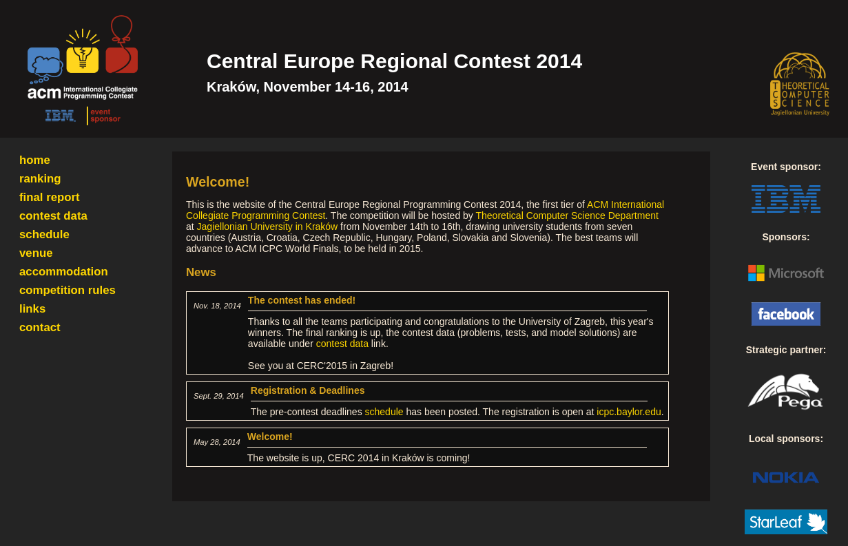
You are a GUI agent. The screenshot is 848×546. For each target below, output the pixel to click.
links (32, 308)
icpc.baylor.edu (629, 411)
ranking (40, 178)
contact (40, 327)
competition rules (67, 290)
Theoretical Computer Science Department (567, 215)
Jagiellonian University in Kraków (267, 226)
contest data (53, 215)
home (34, 160)
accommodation (63, 271)
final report (49, 197)
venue (36, 253)
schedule (44, 234)
